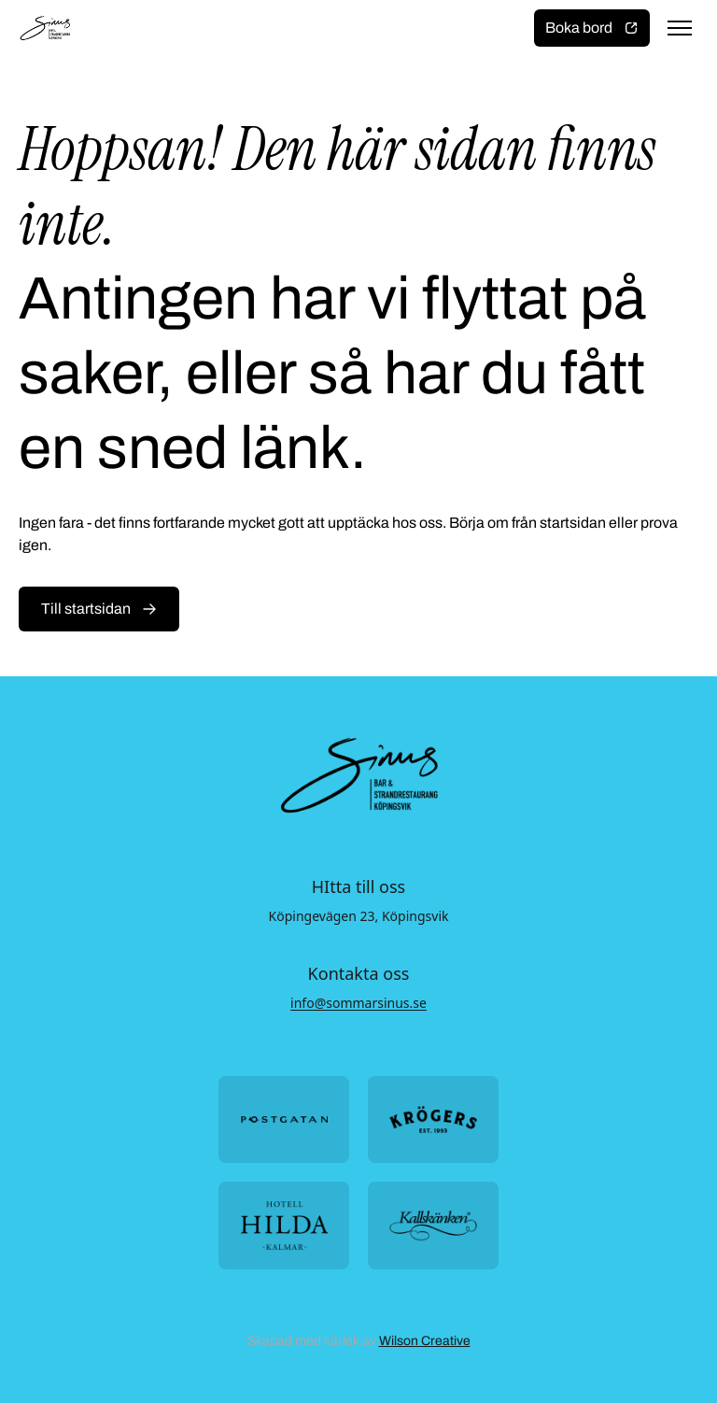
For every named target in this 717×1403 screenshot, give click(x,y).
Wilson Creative (425, 1341)
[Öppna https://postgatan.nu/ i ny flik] (283, 1119)
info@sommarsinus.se (358, 1003)
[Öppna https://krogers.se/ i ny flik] (433, 1119)
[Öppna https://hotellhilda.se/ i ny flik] (283, 1225)
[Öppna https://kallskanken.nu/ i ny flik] (433, 1225)
